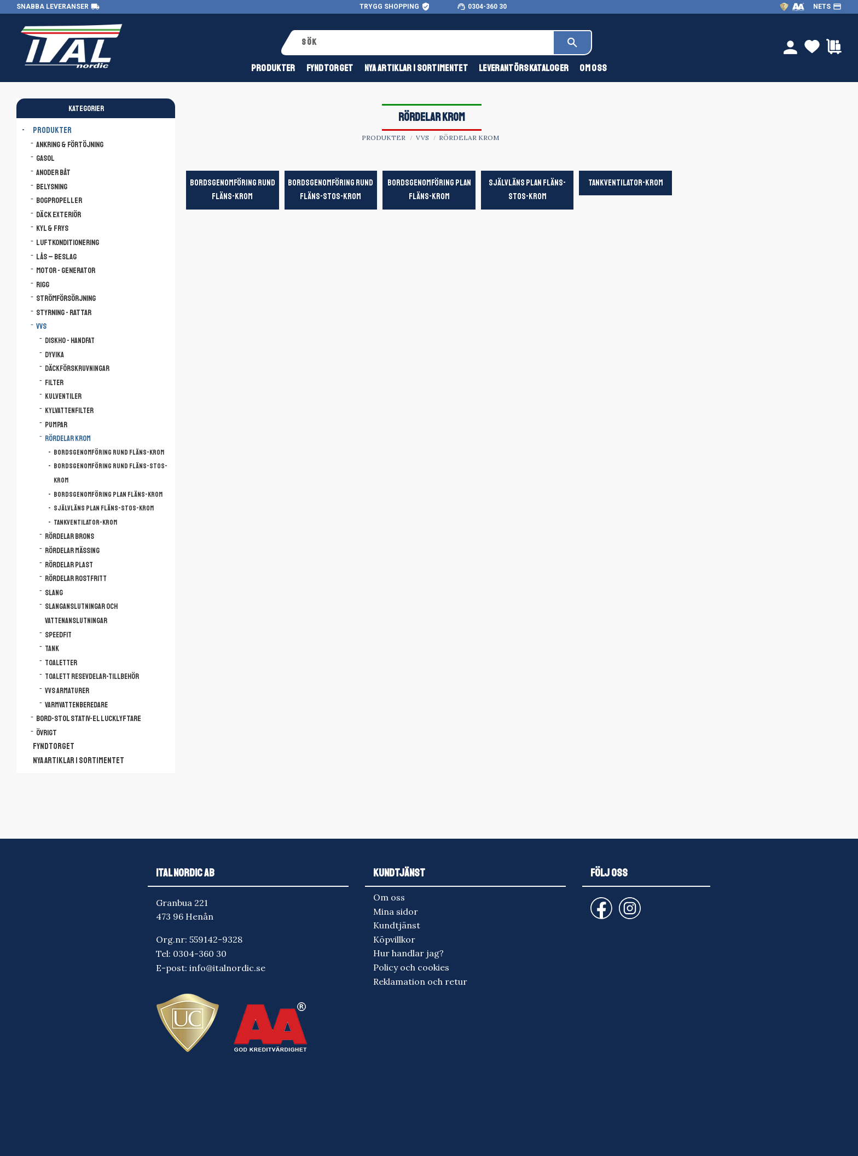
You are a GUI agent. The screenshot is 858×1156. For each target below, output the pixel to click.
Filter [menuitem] (54, 382)
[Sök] (572, 42)
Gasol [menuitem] (45, 158)
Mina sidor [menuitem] (395, 911)
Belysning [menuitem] (51, 186)
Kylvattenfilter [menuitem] (69, 410)
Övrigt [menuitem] (46, 732)
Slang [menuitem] (54, 592)
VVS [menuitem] (41, 326)
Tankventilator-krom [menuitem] (85, 522)
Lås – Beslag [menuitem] (56, 257)
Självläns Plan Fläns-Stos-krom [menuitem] (104, 508)
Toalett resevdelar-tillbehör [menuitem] (92, 676)
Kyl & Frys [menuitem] (52, 228)
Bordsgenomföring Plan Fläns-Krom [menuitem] (108, 494)
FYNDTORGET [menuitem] (329, 70)
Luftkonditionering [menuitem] (67, 242)
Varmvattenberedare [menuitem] (76, 705)
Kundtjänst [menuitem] (396, 925)
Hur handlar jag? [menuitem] (408, 953)
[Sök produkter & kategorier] (424, 42)
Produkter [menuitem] (273, 70)
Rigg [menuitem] (42, 284)
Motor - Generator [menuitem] (65, 270)
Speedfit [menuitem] (58, 635)
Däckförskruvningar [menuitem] (77, 368)
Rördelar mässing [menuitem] (72, 550)
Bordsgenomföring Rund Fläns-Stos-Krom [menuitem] (110, 473)
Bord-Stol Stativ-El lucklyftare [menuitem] (88, 718)
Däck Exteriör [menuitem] (58, 214)
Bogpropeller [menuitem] (59, 200)
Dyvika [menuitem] (54, 354)
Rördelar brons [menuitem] (69, 536)
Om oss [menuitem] (593, 70)
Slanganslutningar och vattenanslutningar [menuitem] (81, 613)
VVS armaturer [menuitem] (67, 690)
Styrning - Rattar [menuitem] (63, 312)
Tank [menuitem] (52, 648)
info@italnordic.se (227, 967)
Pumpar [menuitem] (56, 424)
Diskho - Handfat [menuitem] (70, 340)
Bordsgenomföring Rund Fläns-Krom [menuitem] (109, 452)
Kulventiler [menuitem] (63, 396)
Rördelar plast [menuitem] (69, 565)
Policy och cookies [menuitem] (411, 967)
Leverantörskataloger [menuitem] (524, 70)
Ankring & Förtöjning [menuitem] (69, 144)
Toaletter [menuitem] (61, 662)
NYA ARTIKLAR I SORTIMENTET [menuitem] (416, 70)
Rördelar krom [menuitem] (68, 438)
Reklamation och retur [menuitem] (420, 981)
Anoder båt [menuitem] (53, 172)
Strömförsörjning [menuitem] (66, 298)
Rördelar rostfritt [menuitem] (76, 578)
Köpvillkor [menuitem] (394, 939)
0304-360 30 (487, 6)
